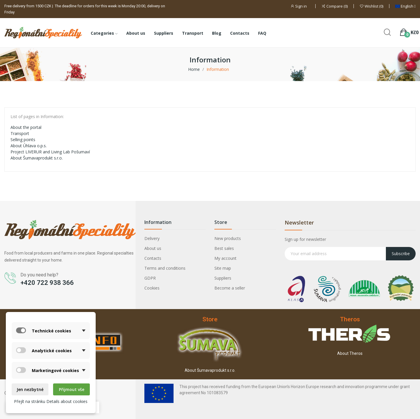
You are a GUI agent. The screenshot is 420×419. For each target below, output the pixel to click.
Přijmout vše (71, 389)
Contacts (152, 258)
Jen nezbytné (30, 389)
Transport (19, 133)
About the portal (25, 127)
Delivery (152, 238)
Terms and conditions (165, 268)
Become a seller (229, 288)
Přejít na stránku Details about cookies (51, 401)
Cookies (152, 288)
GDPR (150, 278)
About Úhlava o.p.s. (28, 145)
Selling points (22, 139)
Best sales (224, 248)
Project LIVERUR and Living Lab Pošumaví (50, 152)
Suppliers (222, 278)
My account (225, 258)
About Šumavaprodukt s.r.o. (36, 158)
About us (152, 248)
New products (227, 238)
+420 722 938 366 (47, 282)
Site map (222, 268)
